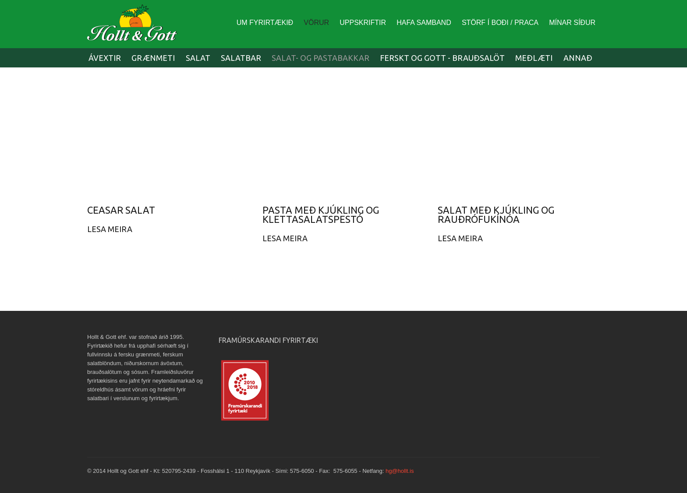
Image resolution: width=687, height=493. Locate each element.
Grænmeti (153, 57)
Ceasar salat (121, 209)
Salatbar (241, 57)
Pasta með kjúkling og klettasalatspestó (320, 214)
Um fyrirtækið (265, 22)
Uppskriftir (363, 22)
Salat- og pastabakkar (320, 57)
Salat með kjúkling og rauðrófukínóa (496, 214)
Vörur (316, 22)
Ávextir (105, 57)
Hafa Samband (424, 22)
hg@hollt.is (400, 471)
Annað (577, 57)
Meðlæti (533, 57)
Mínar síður (572, 22)
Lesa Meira (109, 229)
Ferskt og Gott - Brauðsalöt (442, 57)
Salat (198, 57)
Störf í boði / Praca (500, 22)
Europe (135, 26)
